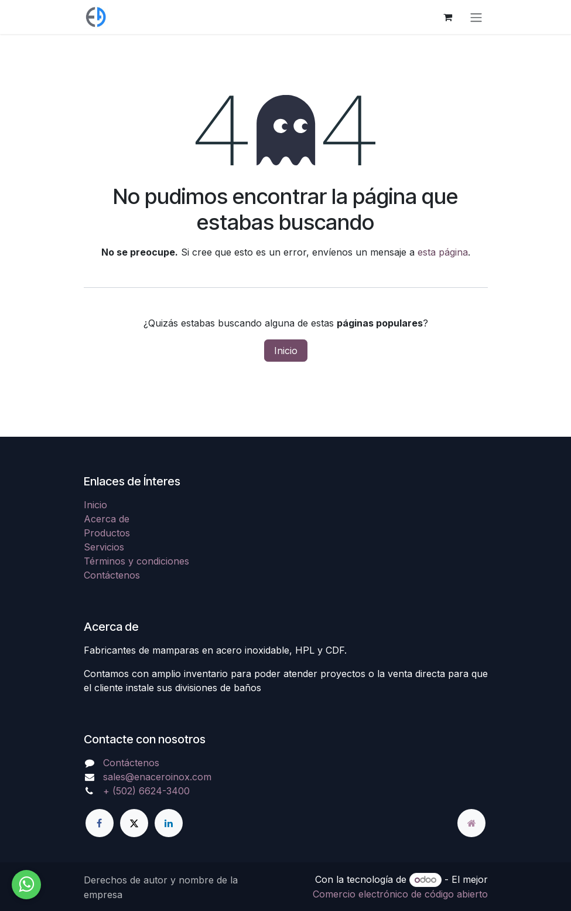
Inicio (286, 350)
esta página (443, 252)
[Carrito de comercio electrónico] (448, 17)
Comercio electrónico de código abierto (400, 894)
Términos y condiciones (136, 561)
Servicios (104, 547)
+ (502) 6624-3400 (146, 791)
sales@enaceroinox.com (157, 777)
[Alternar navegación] (476, 17)
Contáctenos (112, 575)
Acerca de (106, 519)
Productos (107, 533)
